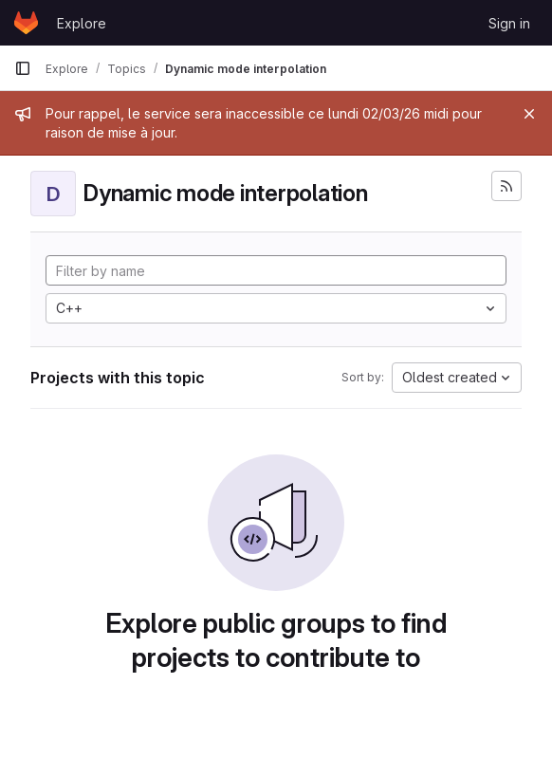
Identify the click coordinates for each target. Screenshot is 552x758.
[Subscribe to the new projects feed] (506, 186)
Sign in (509, 23)
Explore (81, 23)
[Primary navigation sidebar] (23, 68)
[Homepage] (26, 23)
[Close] (529, 113)
